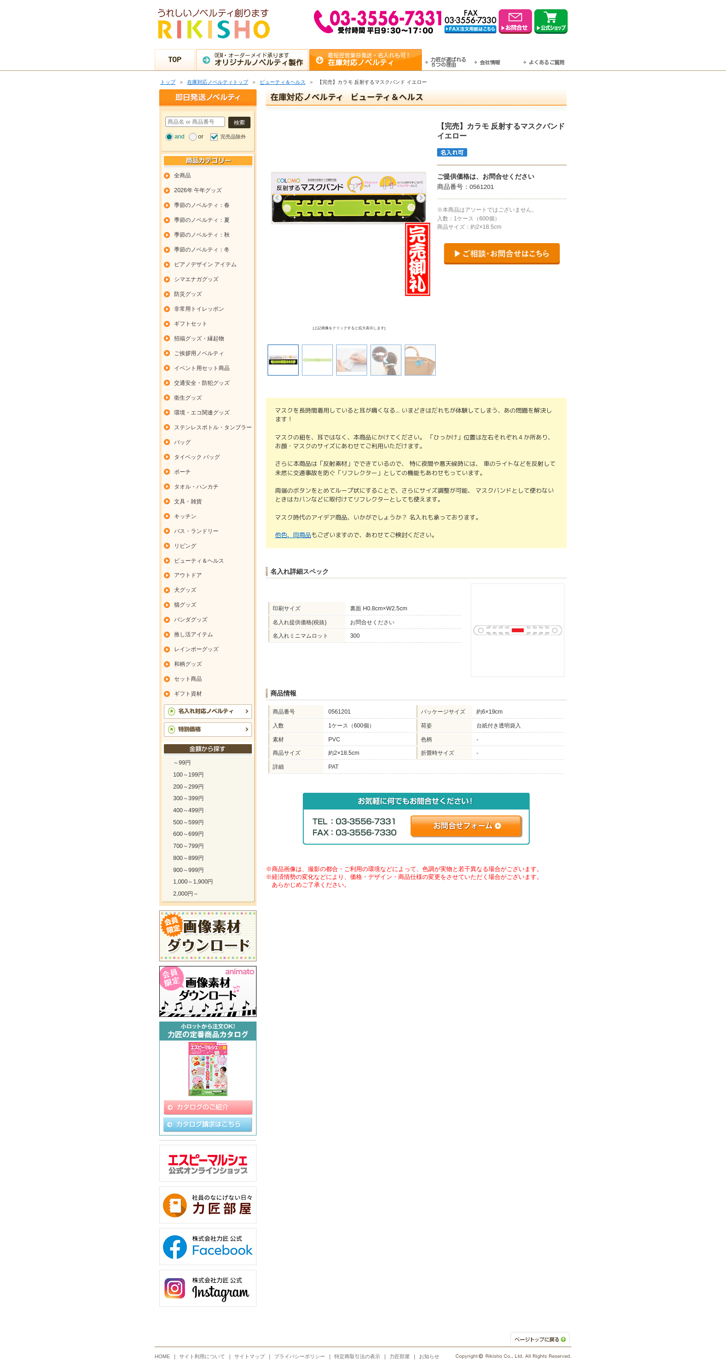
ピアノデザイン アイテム (205, 264)
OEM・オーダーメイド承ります (261, 59)
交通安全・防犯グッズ (202, 383)
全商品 (182, 175)
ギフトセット (190, 323)
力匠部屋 (399, 1356)
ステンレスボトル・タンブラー (213, 427)
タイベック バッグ (197, 457)
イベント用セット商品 (202, 368)
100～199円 (188, 774)
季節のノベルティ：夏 (202, 220)
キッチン (185, 516)
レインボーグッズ (196, 649)
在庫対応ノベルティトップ (217, 82)
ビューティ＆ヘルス (283, 82)
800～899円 (188, 858)
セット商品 (188, 679)
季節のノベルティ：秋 (202, 235)
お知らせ (429, 1356)
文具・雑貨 (188, 501)
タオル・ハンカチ (196, 486)
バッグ (182, 442)
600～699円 (188, 834)
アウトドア (188, 575)
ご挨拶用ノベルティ (199, 353)
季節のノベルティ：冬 (202, 249)
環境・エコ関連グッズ (202, 412)
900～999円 (188, 870)
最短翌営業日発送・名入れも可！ (375, 59)
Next (421, 198)
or (200, 136)
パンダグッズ (190, 619)
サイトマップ (249, 1356)
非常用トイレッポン (199, 309)
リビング (185, 546)
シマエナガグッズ (196, 279)
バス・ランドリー (196, 531)
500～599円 (188, 822)
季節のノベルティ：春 (202, 205)
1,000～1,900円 (193, 881)
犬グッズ (185, 590)
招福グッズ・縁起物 (199, 338)
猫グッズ (185, 605)
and (179, 136)
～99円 (182, 762)
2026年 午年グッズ (198, 190)
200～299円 (188, 787)
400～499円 (188, 810)
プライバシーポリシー (299, 1356)
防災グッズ (188, 294)
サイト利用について (202, 1356)
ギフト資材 (188, 693)
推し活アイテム (193, 634)
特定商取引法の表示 (357, 1356)
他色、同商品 (293, 535)
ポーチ (182, 472)
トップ (167, 82)
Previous (277, 198)
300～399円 (188, 798)
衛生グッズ (188, 398)
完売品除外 (233, 136)
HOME (162, 1356)
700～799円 (188, 846)
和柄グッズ (188, 664)
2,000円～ (186, 893)
